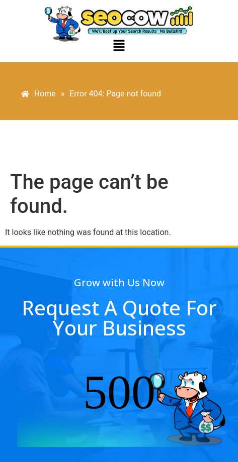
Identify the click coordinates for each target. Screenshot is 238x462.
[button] (119, 46)
